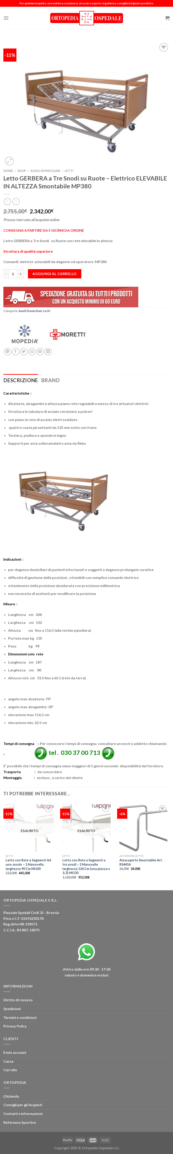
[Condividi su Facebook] (15, 351)
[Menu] (6, 17)
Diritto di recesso (18, 1000)
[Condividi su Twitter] (23, 351)
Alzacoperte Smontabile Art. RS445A (141, 862)
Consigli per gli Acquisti (22, 1105)
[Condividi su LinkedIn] (48, 351)
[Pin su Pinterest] (40, 351)
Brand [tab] (50, 380)
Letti (69, 171)
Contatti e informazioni (23, 1113)
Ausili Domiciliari (45, 171)
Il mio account (14, 1052)
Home (8, 171)
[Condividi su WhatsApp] (7, 351)
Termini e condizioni (19, 1017)
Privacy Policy (15, 1026)
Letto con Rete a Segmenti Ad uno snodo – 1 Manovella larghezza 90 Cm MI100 (28, 864)
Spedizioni (12, 1008)
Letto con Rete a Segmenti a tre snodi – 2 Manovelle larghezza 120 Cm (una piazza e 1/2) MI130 (86, 866)
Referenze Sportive (19, 1122)
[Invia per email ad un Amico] (32, 351)
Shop (21, 171)
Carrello (10, 1070)
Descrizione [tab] (20, 380)
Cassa (8, 1061)
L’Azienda (11, 1096)
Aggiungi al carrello (54, 273)
